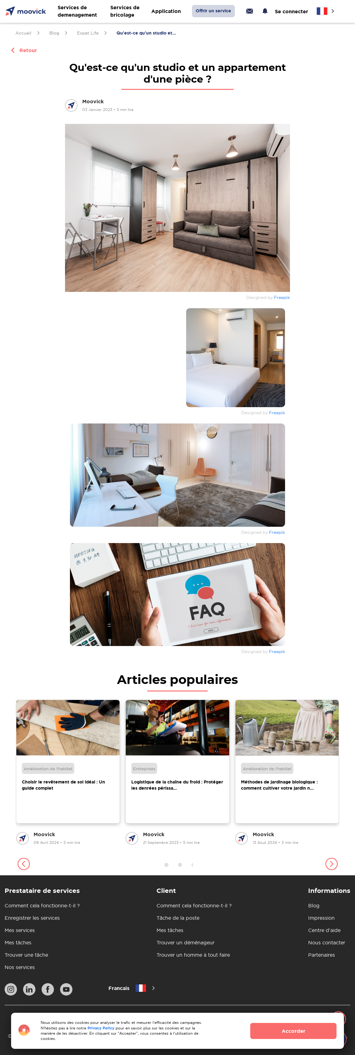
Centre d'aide (324, 930)
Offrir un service (213, 10)
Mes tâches (18, 942)
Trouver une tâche (26, 955)
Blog (314, 905)
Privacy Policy (101, 1028)
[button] (23, 865)
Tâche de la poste (178, 918)
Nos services (20, 967)
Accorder (293, 1031)
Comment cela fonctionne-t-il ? (42, 905)
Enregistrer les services (32, 918)
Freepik (282, 297)
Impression (321, 918)
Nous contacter (326, 942)
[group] (68, 773)
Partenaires (321, 955)
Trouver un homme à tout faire (193, 955)
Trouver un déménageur (185, 942)
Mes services (20, 930)
